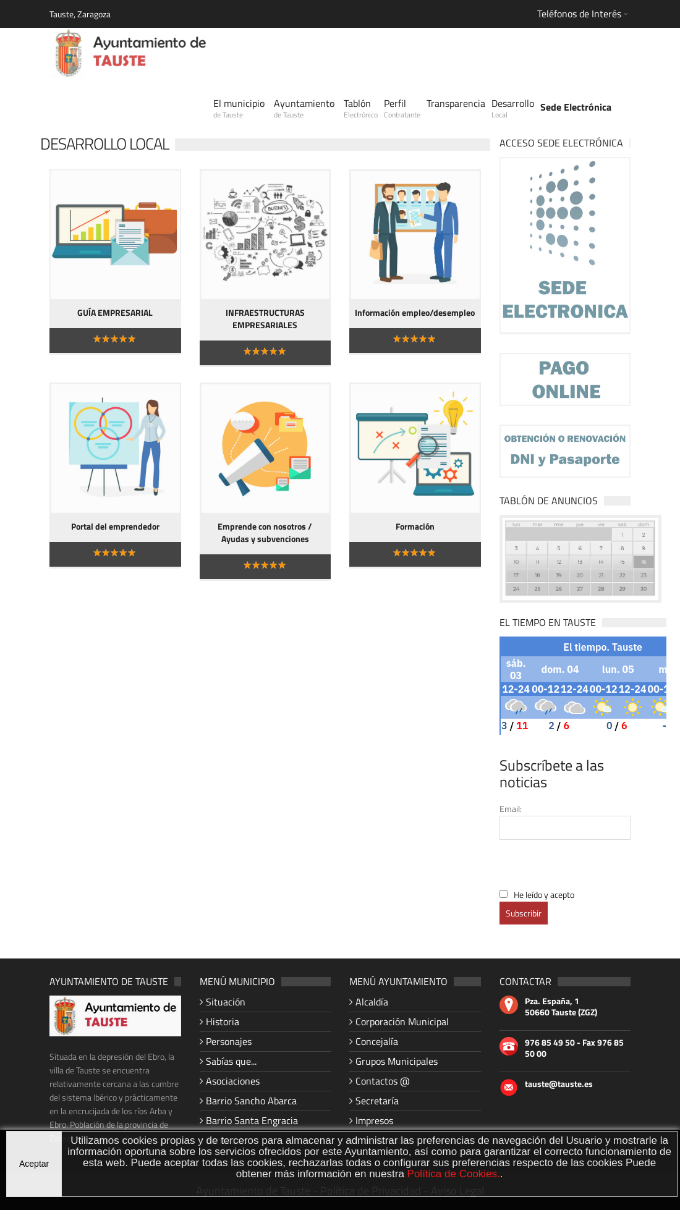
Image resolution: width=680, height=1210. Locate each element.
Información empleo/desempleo (415, 312)
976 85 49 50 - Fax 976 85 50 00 (574, 1048)
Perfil (402, 108)
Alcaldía (371, 1001)
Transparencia (456, 103)
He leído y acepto (544, 894)
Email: (510, 808)
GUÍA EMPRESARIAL (115, 312)
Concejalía (376, 1041)
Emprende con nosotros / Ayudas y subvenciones (265, 532)
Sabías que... (231, 1061)
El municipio (239, 108)
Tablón (361, 108)
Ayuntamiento (304, 108)
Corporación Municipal (402, 1021)
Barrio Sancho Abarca (251, 1100)
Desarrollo (512, 108)
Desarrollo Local (104, 144)
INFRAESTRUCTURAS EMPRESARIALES (265, 318)
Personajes (229, 1041)
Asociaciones (233, 1080)
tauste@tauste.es (559, 1083)
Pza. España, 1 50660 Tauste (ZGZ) (561, 1007)
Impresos (374, 1120)
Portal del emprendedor (115, 526)
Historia (222, 1021)
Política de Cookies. (453, 1174)
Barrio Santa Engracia (252, 1120)
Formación (415, 526)
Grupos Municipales (396, 1061)
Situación (225, 1001)
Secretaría (377, 1100)
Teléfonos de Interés (579, 13)
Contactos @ (382, 1080)
